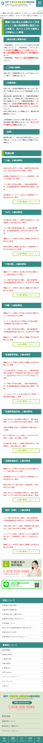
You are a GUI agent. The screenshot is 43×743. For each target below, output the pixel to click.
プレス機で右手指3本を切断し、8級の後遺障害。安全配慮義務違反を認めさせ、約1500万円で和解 (21, 281)
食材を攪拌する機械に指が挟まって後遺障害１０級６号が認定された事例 (21, 248)
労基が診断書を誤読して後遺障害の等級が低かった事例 (21, 428)
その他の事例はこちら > (25, 202)
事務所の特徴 (7, 654)
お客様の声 (6, 668)
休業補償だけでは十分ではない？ (14, 637)
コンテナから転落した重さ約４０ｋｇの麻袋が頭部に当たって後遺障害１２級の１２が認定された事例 (21, 536)
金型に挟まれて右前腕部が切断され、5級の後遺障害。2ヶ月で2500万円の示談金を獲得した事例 (20, 420)
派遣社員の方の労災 (9, 632)
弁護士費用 (6, 663)
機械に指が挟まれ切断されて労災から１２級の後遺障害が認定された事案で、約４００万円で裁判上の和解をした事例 (21, 15)
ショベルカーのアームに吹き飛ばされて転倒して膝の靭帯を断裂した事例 (21, 395)
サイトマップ (7, 681)
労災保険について (8, 623)
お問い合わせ (7, 672)
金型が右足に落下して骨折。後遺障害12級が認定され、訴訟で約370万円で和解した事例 (21, 169)
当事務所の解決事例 (9, 605)
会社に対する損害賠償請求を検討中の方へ (17, 628)
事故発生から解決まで (10, 726)
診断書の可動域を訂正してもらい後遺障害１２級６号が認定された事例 (21, 177)
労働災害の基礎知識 (9, 610)
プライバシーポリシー (10, 677)
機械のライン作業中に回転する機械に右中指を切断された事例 (21, 240)
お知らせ (5, 686)
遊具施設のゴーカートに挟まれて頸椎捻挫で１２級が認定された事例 (21, 196)
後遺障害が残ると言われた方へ (13, 619)
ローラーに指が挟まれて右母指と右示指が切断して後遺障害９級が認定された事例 (21, 322)
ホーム (40, 11)
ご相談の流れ (7, 659)
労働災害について (8, 721)
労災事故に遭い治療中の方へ (12, 614)
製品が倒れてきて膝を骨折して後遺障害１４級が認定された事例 (21, 486)
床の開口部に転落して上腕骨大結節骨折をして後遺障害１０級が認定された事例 (21, 221)
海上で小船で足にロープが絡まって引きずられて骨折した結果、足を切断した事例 (21, 436)
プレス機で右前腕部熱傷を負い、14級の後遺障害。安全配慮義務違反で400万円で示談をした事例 (20, 230)
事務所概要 (6, 650)
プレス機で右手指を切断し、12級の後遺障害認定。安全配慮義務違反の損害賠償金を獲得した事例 (21, 186)
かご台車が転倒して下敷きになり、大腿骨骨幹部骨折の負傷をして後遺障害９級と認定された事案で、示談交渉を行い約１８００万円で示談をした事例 (21, 374)
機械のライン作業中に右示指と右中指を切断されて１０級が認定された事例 (21, 273)
